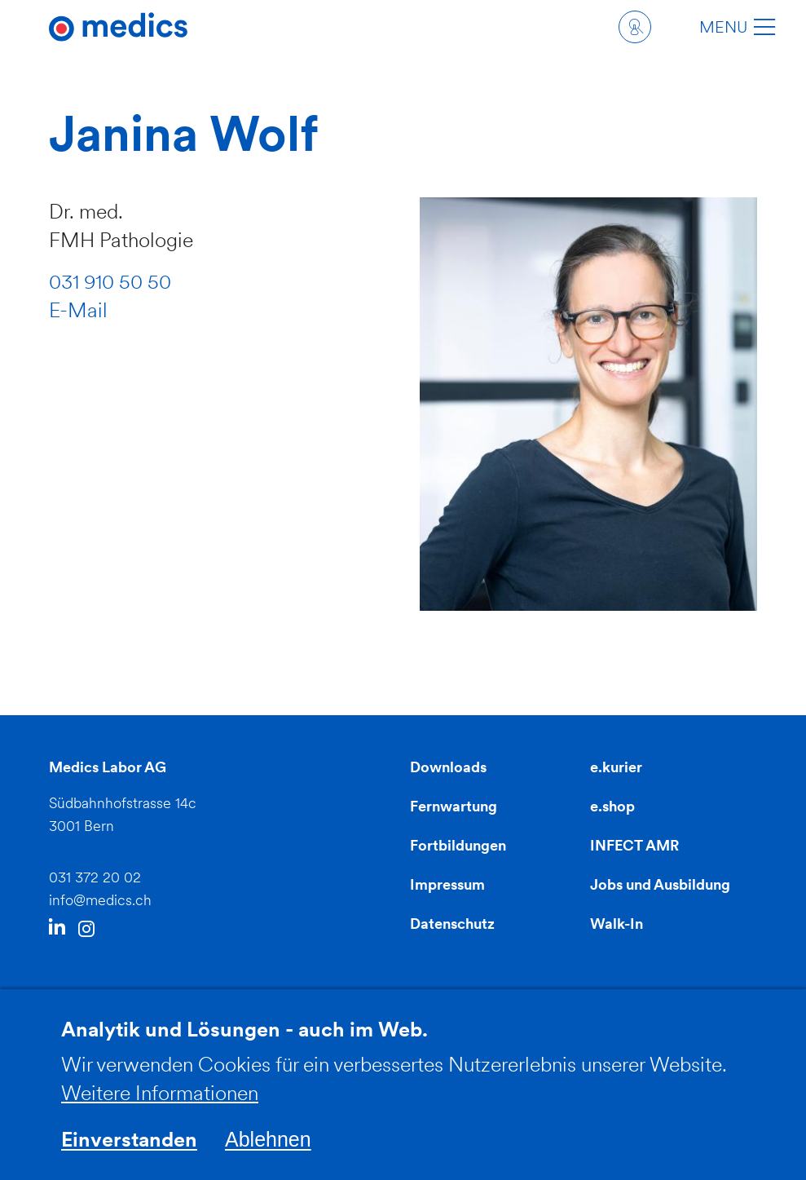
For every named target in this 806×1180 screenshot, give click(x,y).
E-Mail (78, 310)
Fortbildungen (458, 845)
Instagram (86, 930)
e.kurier (616, 767)
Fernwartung (453, 806)
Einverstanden (129, 1153)
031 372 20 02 (95, 877)
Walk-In (616, 923)
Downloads (448, 767)
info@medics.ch (100, 899)
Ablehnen (268, 1153)
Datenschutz (452, 923)
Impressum (447, 884)
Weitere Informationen (159, 1106)
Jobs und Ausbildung (660, 884)
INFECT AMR (634, 845)
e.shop (612, 806)
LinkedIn (57, 928)
